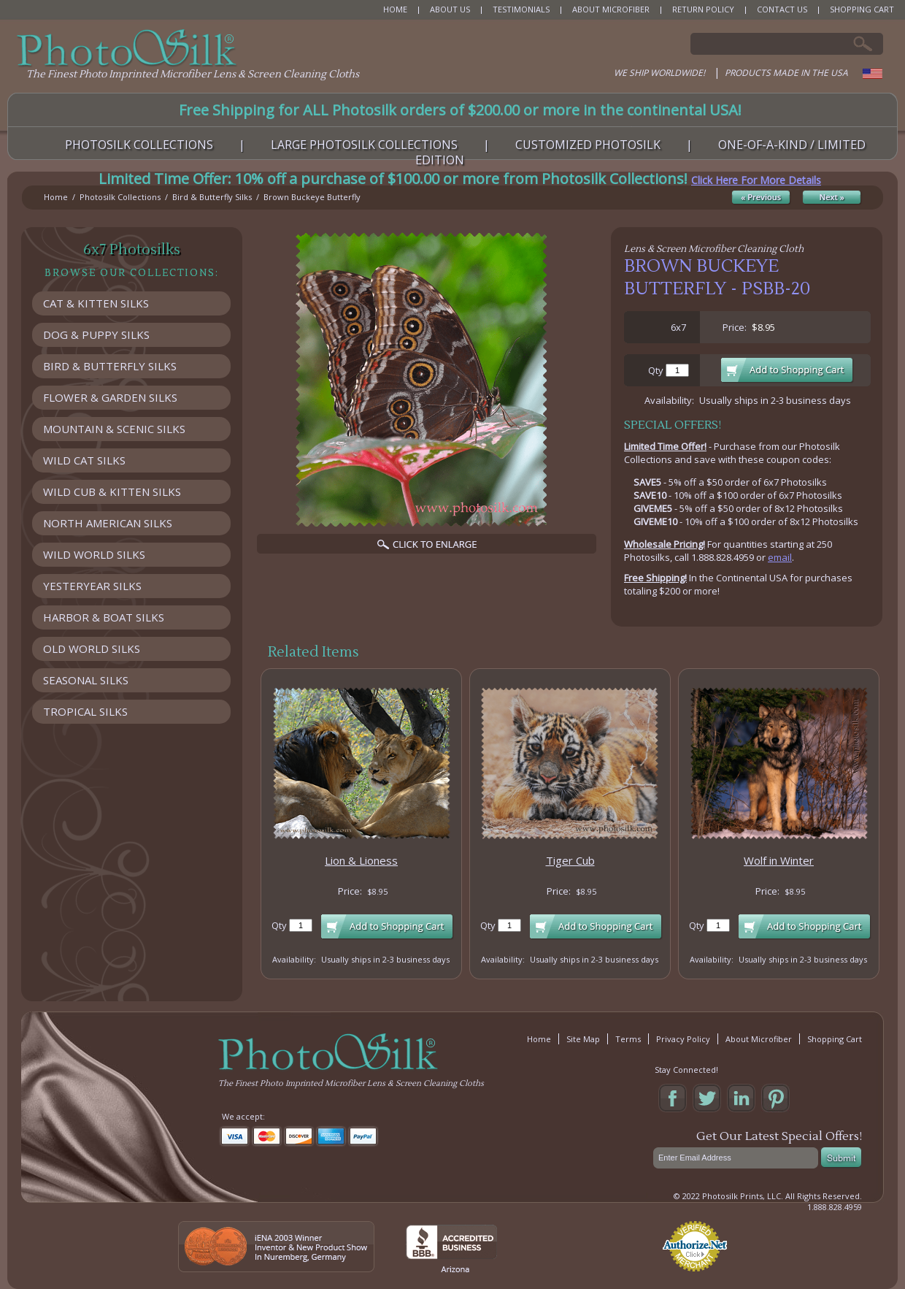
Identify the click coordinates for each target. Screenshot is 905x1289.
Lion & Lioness (361, 860)
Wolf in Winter (779, 860)
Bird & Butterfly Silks (212, 196)
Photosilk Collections (120, 196)
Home (56, 196)
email (780, 557)
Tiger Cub (570, 860)
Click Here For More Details (756, 180)
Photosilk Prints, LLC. (742, 1195)
